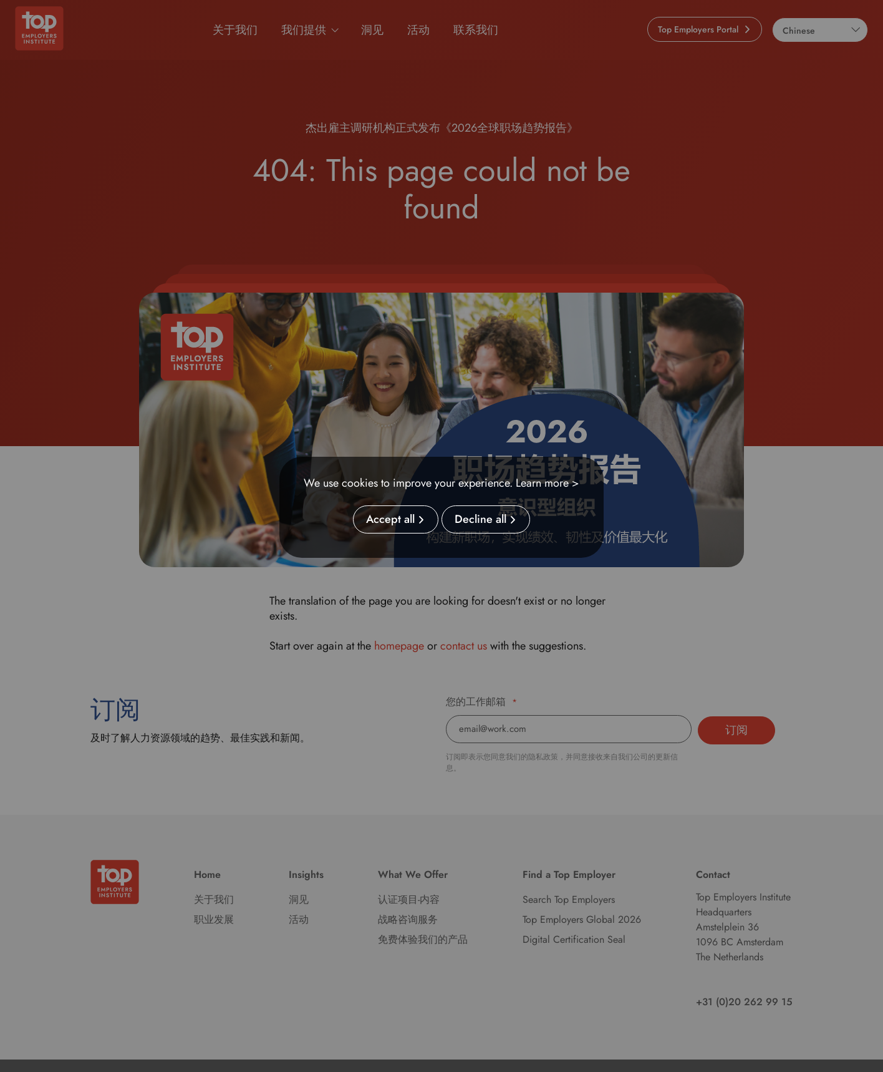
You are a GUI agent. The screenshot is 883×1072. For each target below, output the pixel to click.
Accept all (390, 520)
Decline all (480, 520)
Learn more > (547, 483)
